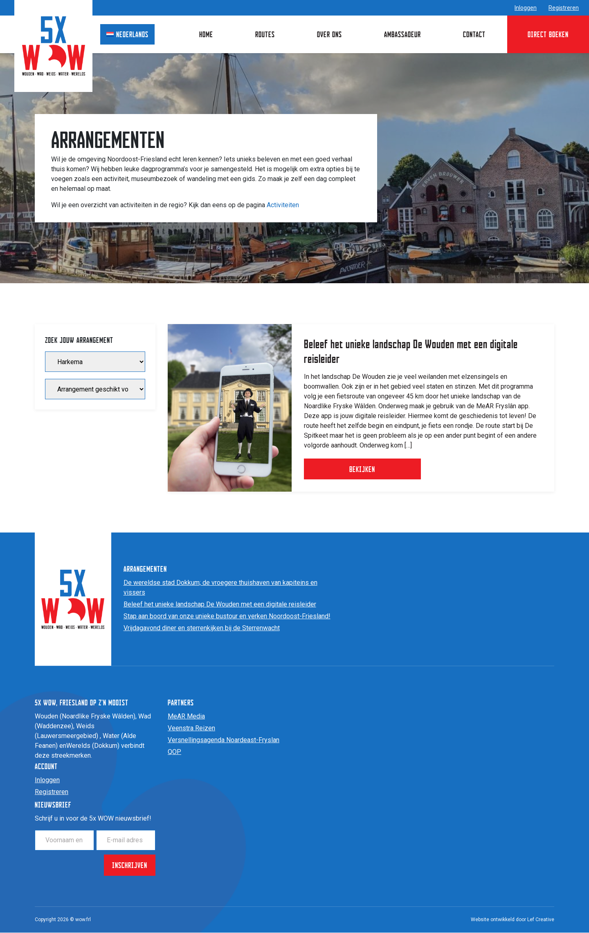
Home (206, 34)
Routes (265, 34)
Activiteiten (283, 205)
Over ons (329, 34)
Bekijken (366, 469)
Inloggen (526, 7)
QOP (174, 752)
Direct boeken (548, 34)
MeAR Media (186, 716)
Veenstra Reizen (191, 728)
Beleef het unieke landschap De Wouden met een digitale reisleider (220, 605)
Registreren (564, 7)
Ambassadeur (402, 34)
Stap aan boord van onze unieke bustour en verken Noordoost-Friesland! (227, 616)
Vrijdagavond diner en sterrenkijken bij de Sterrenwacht (202, 628)
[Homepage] (53, 45)
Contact (474, 34)
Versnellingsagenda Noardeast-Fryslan (223, 740)
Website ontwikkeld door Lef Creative (512, 920)
